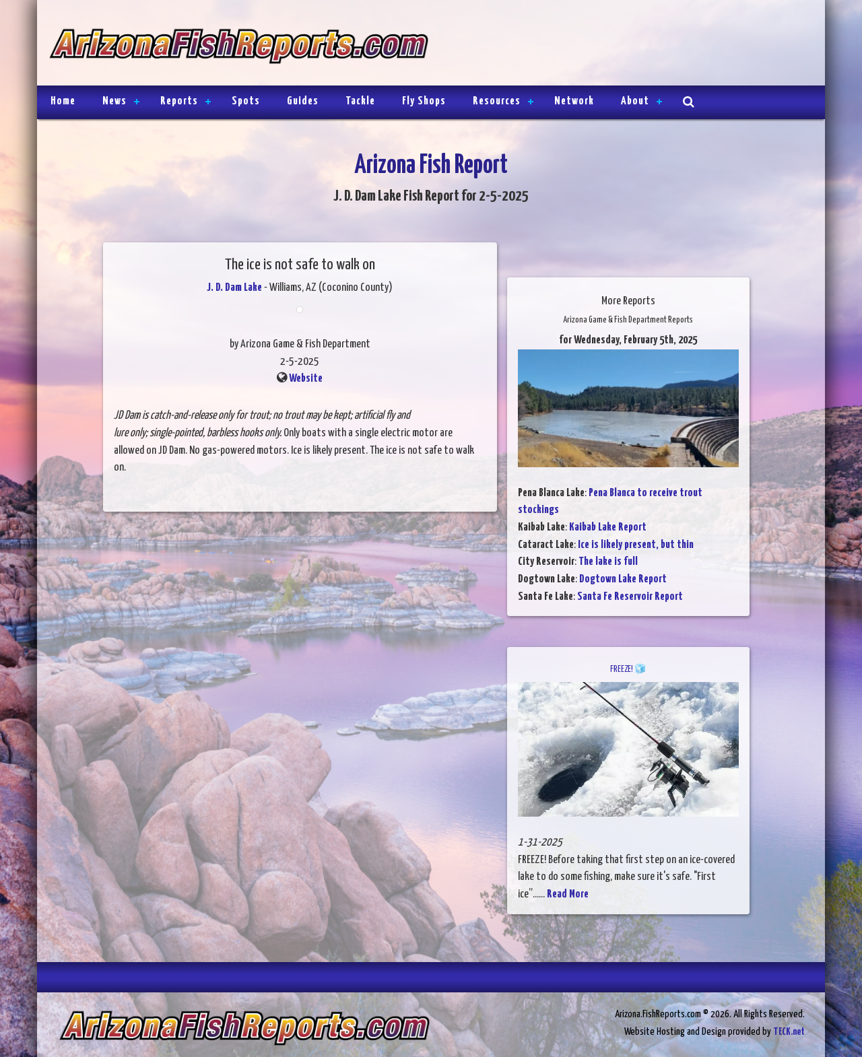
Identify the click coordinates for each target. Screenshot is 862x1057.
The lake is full (608, 562)
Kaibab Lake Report (607, 527)
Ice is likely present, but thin (636, 545)
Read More (568, 894)
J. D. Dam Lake (234, 288)
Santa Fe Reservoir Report (630, 597)
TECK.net (789, 1032)
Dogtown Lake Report (623, 579)
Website (306, 378)
